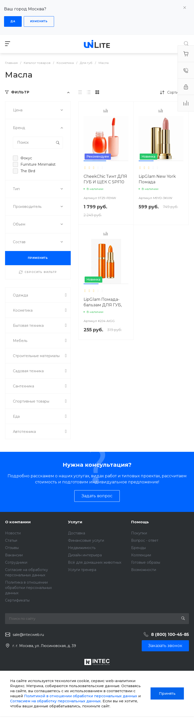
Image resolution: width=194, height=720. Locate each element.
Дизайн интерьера (85, 555)
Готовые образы (145, 562)
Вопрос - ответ (144, 540)
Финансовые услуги (86, 540)
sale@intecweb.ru (28, 634)
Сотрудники (16, 562)
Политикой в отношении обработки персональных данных (80, 696)
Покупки (139, 533)
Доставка (76, 533)
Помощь (140, 521)
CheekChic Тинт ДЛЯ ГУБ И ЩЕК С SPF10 (105, 179)
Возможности (143, 569)
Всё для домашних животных (94, 562)
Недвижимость (81, 547)
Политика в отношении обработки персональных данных (28, 587)
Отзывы (12, 547)
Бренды (138, 547)
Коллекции (141, 555)
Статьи (11, 540)
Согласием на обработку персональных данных (55, 701)
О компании (18, 521)
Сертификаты (17, 600)
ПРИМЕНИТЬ (38, 258)
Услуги (75, 521)
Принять (167, 693)
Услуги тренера (82, 569)
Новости (13, 533)
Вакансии (14, 555)
